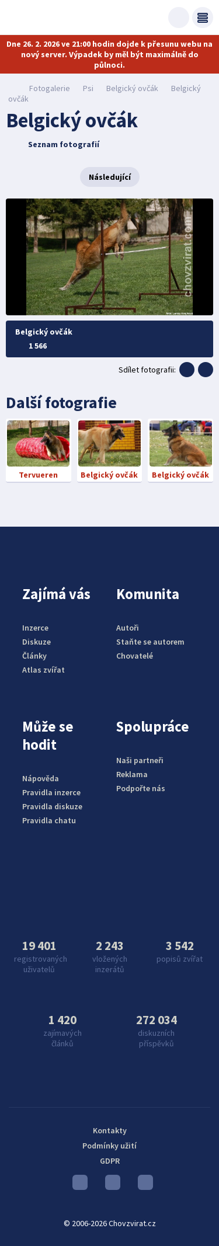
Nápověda (40, 778)
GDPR (110, 1160)
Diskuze (36, 641)
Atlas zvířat (43, 669)
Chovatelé (134, 655)
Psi (88, 88)
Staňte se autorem (150, 641)
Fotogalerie (49, 88)
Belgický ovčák (132, 88)
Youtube (80, 1185)
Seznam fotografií (54, 144)
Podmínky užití (109, 1145)
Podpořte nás (140, 788)
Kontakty (110, 1130)
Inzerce (35, 627)
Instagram (112, 1185)
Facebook (145, 1185)
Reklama (132, 774)
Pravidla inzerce (51, 792)
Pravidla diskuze (52, 806)
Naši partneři (140, 760)
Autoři (127, 627)
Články (34, 655)
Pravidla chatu (49, 820)
